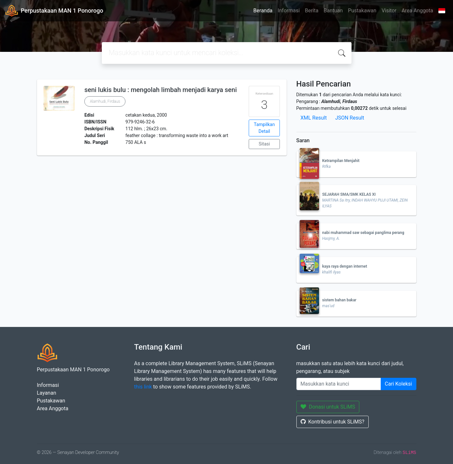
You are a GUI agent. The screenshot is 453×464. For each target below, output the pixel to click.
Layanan (46, 393)
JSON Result (349, 118)
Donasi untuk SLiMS (328, 407)
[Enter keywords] (338, 384)
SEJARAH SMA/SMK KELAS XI (349, 194)
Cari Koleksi (398, 384)
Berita (311, 10)
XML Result (314, 118)
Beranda (262, 10)
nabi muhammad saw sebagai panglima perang (363, 232)
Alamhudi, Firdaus (105, 101)
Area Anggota (417, 10)
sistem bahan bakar (339, 300)
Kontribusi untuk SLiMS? (332, 422)
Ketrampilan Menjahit (341, 160)
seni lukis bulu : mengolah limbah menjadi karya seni (160, 90)
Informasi (289, 10)
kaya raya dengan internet (344, 266)
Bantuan (333, 10)
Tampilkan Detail (264, 128)
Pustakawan (362, 10)
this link (143, 387)
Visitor (389, 10)
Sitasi (264, 143)
